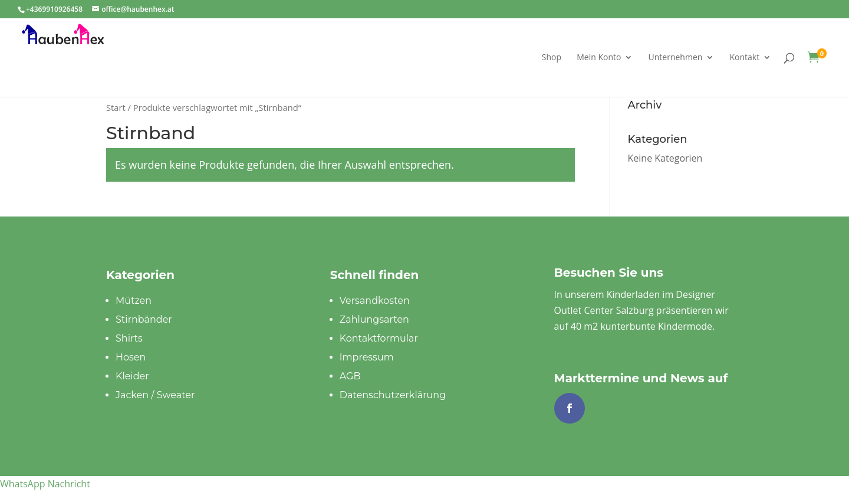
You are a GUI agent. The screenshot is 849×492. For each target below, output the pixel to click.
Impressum (367, 357)
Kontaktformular (379, 338)
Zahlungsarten (374, 319)
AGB (350, 376)
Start (116, 107)
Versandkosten (375, 300)
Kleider (132, 376)
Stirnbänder (144, 319)
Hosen (131, 357)
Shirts (129, 338)
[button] (45, 483)
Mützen (134, 300)
